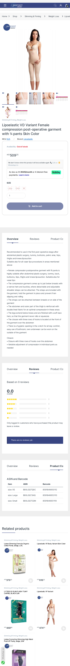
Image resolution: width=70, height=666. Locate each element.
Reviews (34, 239)
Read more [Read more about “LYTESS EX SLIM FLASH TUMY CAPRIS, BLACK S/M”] (30, 628)
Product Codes (59, 239)
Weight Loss (53, 16)
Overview (12, 239)
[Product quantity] (16, 195)
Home (4, 16)
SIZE (9, 183)
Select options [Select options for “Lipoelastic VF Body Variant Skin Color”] (63, 580)
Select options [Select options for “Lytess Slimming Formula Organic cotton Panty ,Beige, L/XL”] (30, 580)
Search (55, 5)
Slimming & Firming (33, 16)
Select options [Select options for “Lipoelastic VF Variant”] (63, 628)
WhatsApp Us (13, 165)
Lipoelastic (28, 139)
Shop (15, 16)
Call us (54, 163)
